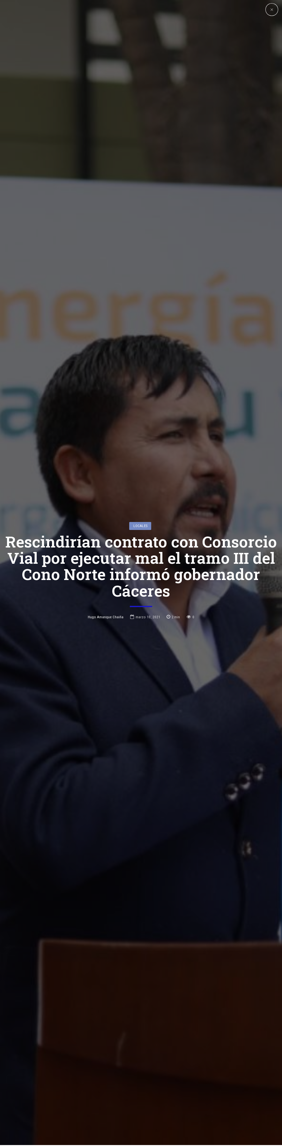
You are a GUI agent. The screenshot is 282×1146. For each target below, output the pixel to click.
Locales (140, 467)
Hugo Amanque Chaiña (105, 558)
